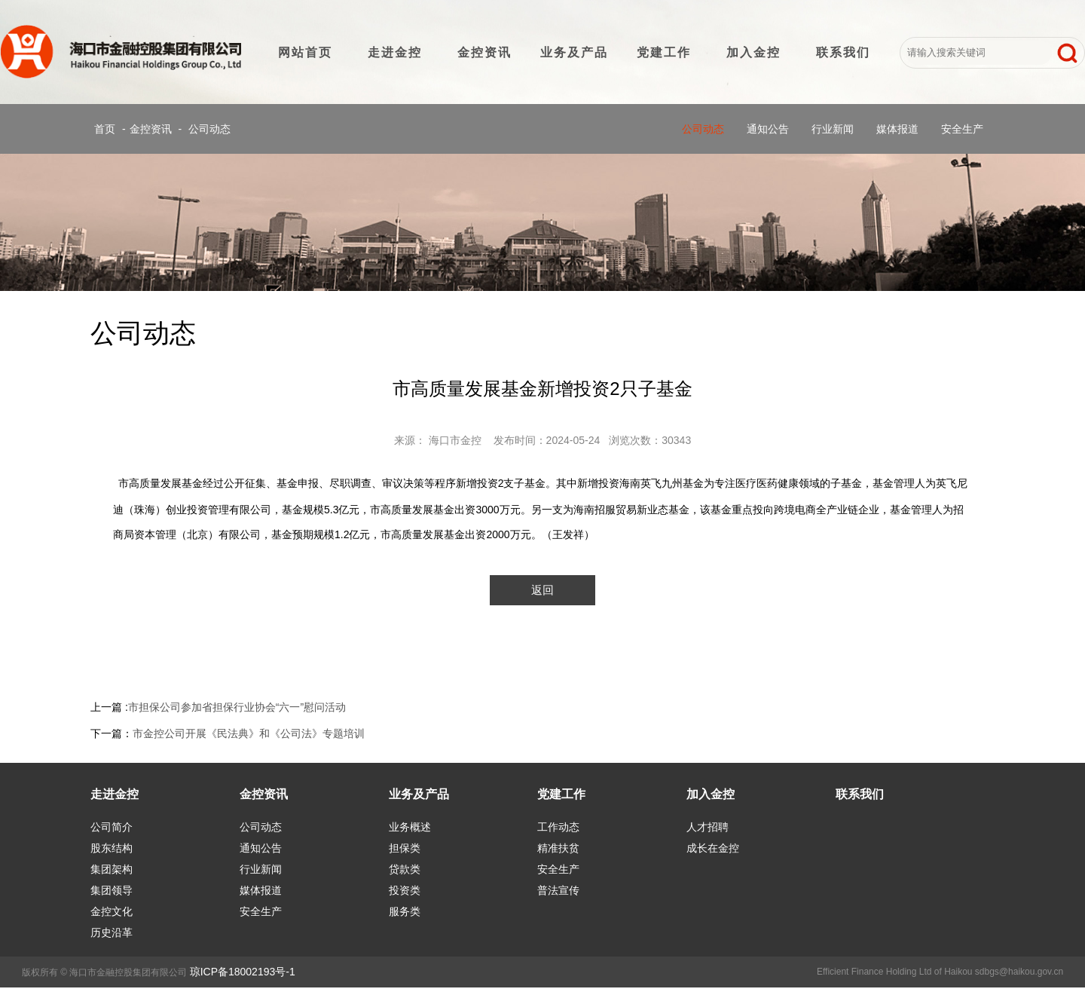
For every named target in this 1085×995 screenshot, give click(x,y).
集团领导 (111, 890)
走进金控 (395, 52)
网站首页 (305, 52)
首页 (104, 129)
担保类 (404, 848)
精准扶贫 (558, 848)
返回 (542, 589)
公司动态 (209, 129)
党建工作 (664, 52)
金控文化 (111, 911)
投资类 (404, 890)
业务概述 (410, 827)
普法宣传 (558, 890)
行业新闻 (832, 129)
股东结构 (111, 848)
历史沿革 (111, 932)
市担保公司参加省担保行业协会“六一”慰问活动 (237, 707)
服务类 (404, 911)
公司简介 (111, 827)
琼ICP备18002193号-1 (242, 972)
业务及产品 (574, 52)
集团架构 (111, 869)
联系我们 (843, 52)
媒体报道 (897, 129)
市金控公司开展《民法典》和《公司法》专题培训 (249, 733)
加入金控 (753, 52)
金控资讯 (484, 52)
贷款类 (404, 869)
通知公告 (768, 129)
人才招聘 (707, 827)
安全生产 (962, 129)
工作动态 (558, 827)
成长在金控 (712, 848)
